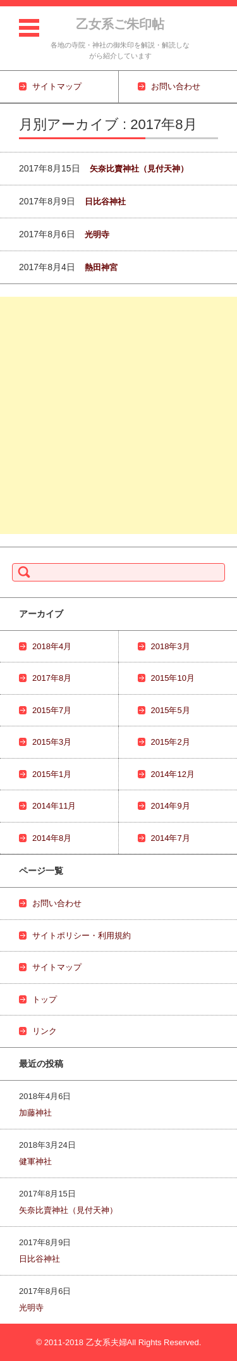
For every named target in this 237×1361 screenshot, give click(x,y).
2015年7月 (51, 710)
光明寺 (97, 234)
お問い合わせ (57, 903)
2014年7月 (170, 838)
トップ (44, 999)
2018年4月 (51, 646)
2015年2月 (170, 742)
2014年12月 (173, 774)
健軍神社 (35, 1161)
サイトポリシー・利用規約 (81, 935)
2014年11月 (54, 806)
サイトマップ (57, 967)
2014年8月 (51, 838)
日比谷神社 (105, 201)
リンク (44, 1031)
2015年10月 (173, 678)
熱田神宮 (101, 267)
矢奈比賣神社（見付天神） (139, 168)
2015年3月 (51, 742)
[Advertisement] (118, 415)
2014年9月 (170, 806)
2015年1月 (51, 774)
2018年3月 (170, 646)
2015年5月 (170, 710)
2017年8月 (51, 678)
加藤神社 (35, 1112)
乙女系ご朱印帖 (120, 24)
